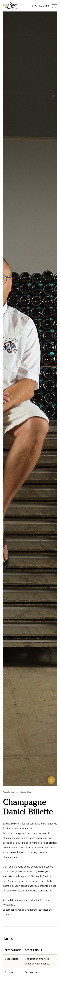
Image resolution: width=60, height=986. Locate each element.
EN (44, 6)
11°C (34, 6)
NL (40, 6)
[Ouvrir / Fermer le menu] (54, 5)
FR (47, 6)
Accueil (6, 792)
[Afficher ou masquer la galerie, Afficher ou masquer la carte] (51, 780)
